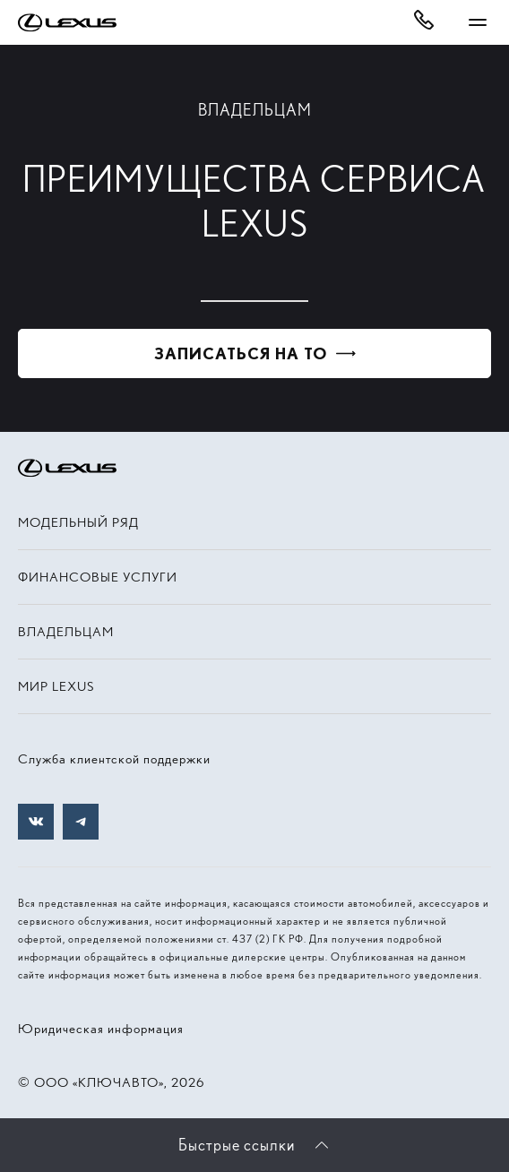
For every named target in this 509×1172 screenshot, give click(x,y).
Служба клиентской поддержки (114, 759)
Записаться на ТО (240, 353)
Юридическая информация (101, 1029)
